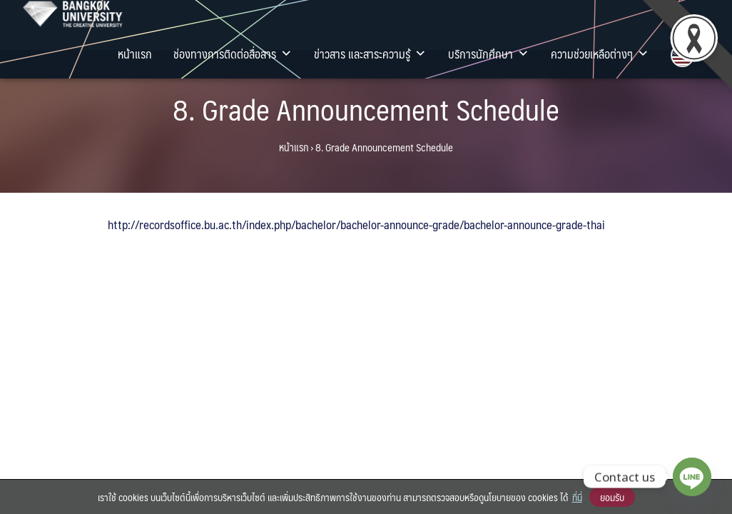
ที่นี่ (577, 496)
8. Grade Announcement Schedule (366, 109)
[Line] (692, 477)
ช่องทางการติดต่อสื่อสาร (233, 53)
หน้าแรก (135, 54)
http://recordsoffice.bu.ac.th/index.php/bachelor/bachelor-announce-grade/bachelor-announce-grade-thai (356, 224)
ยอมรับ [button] (612, 496)
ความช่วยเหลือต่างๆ (600, 53)
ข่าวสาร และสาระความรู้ (370, 53)
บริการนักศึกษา (488, 53)
